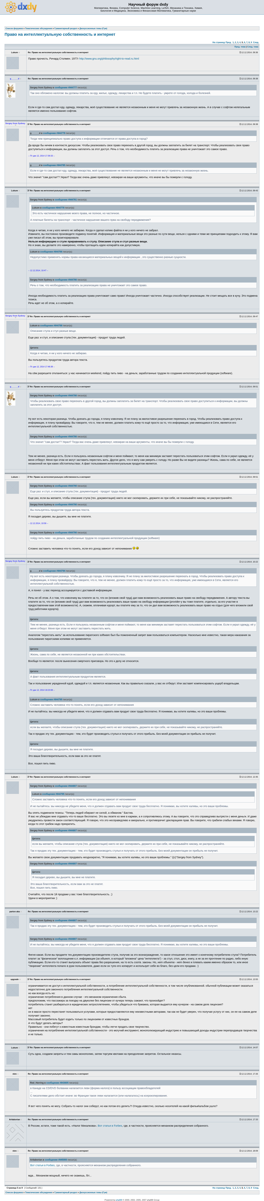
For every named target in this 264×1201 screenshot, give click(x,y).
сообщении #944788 (51, 325)
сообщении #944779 (54, 133)
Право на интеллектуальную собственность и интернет (60, 34)
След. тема (252, 47)
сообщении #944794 (54, 571)
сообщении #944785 (54, 165)
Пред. (228, 42)
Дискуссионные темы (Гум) (93, 1192)
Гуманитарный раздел (65, 1192)
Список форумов (14, 1192)
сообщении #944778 (53, 207)
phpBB (119, 1200)
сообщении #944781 (66, 199)
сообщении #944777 (66, 87)
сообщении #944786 (66, 279)
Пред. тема (239, 47)
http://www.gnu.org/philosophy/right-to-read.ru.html (109, 58)
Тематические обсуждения (38, 1192)
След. (256, 42)
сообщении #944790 (66, 486)
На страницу (218, 42)
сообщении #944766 (51, 251)
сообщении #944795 (51, 699)
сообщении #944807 (66, 786)
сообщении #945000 (56, 1159)
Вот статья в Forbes (110, 1125)
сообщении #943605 (57, 1083)
